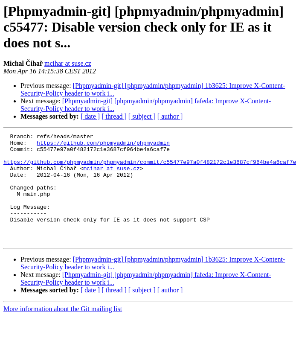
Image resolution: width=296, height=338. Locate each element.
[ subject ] (142, 116)
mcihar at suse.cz (67, 63)
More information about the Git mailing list (62, 330)
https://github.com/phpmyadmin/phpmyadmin (103, 145)
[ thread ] (114, 116)
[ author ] (170, 116)
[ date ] (90, 116)
